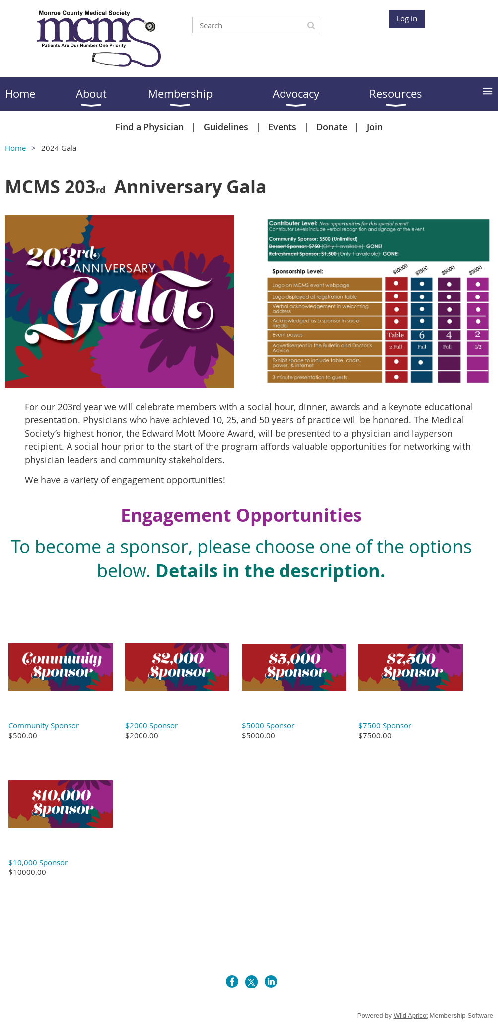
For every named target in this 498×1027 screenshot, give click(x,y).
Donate (331, 127)
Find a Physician (149, 127)
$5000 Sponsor (268, 725)
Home (15, 148)
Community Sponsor (43, 725)
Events (282, 127)
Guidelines (226, 127)
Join (375, 127)
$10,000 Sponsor (38, 862)
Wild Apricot (411, 1015)
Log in (406, 18)
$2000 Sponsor (151, 725)
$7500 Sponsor (384, 725)
